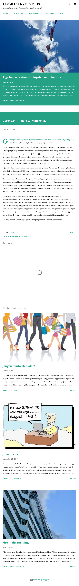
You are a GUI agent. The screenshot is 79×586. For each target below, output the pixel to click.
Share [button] (5, 101)
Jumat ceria (10, 454)
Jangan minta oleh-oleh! (19, 366)
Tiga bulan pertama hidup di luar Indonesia (32, 77)
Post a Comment (17, 101)
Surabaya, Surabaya (20, 236)
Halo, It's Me (18, 13)
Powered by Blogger (39, 580)
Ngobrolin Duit (34, 13)
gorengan (13, 233)
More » (73, 390)
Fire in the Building (16, 542)
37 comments (15, 478)
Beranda (5, 13)
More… (62, 13)
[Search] (69, 4)
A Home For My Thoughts (21, 4)
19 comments (15, 390)
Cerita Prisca (49, 13)
